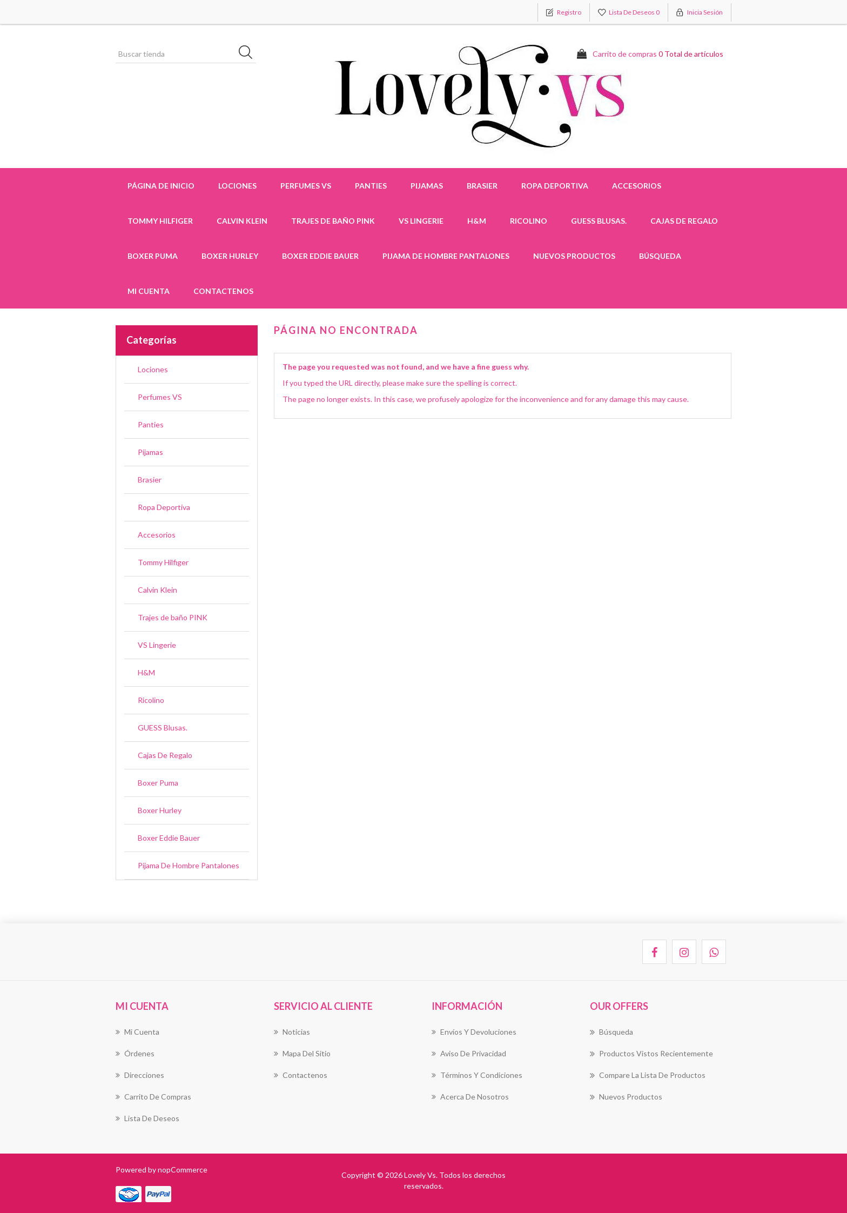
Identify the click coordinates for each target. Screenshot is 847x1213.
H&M (476, 220)
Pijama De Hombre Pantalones (445, 255)
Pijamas (150, 452)
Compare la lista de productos (647, 1075)
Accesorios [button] (636, 185)
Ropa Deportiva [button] (554, 185)
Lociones (153, 369)
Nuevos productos (574, 255)
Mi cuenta (148, 291)
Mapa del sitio (302, 1053)
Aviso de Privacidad (469, 1053)
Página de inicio (160, 185)
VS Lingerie (421, 220)
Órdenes (135, 1053)
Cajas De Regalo (684, 220)
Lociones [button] (237, 185)
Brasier (150, 479)
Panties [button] (371, 185)
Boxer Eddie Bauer (320, 255)
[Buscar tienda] (186, 54)
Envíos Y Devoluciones (474, 1031)
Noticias (292, 1031)
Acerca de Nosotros (470, 1096)
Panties (151, 424)
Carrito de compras (153, 1096)
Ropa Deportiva (164, 507)
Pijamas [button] (427, 185)
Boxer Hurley (229, 255)
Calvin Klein (157, 589)
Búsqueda (660, 255)
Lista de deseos (147, 1118)
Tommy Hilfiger (163, 562)
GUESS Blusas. (599, 220)
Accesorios (157, 534)
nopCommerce (182, 1169)
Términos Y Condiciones (477, 1075)
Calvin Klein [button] (242, 220)
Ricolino (528, 220)
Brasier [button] (482, 185)
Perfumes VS (305, 185)
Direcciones (140, 1075)
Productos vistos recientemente (651, 1053)
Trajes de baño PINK (333, 220)
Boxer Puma (152, 255)
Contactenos (223, 291)
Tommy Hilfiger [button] (160, 220)
